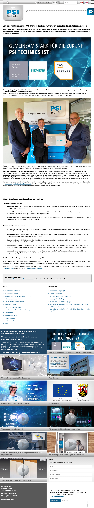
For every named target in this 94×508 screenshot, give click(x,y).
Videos (5, 324)
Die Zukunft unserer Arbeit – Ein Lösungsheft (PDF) (61, 296)
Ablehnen (65, 500)
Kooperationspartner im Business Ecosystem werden (16, 296)
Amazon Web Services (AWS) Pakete (13, 307)
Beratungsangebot (8, 313)
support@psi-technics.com (35, 268)
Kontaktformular (9, 268)
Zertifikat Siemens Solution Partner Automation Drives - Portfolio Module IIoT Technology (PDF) (68, 305)
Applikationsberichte (9, 321)
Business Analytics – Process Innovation (13, 302)
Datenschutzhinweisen (58, 496)
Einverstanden (55, 500)
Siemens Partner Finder (9, 304)
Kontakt (55, 2)
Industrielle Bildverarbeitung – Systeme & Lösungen (17, 310)
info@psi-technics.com (7, 499)
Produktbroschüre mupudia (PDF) (57, 291)
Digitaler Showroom (9, 318)
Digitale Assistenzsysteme (10, 299)
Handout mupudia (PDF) (55, 293)
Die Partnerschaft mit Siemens (11, 291)
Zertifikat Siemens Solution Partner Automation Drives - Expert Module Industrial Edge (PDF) (69, 310)
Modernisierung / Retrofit (10, 315)
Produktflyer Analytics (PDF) (56, 299)
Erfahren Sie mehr (54, 403)
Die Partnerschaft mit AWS (10, 293)
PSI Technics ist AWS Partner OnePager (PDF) (60, 302)
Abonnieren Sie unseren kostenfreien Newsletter (20, 279)
